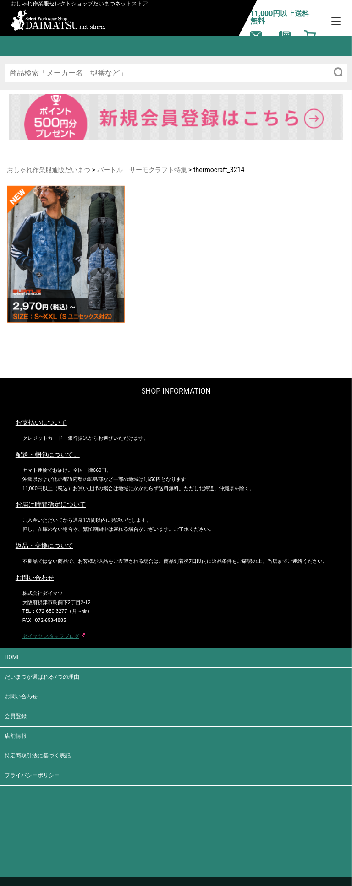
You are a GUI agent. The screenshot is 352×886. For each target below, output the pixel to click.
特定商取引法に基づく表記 (38, 755)
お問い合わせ (21, 696)
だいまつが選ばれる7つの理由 (42, 677)
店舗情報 (16, 736)
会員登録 (16, 716)
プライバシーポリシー (32, 775)
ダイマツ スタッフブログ (50, 636)
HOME (12, 657)
